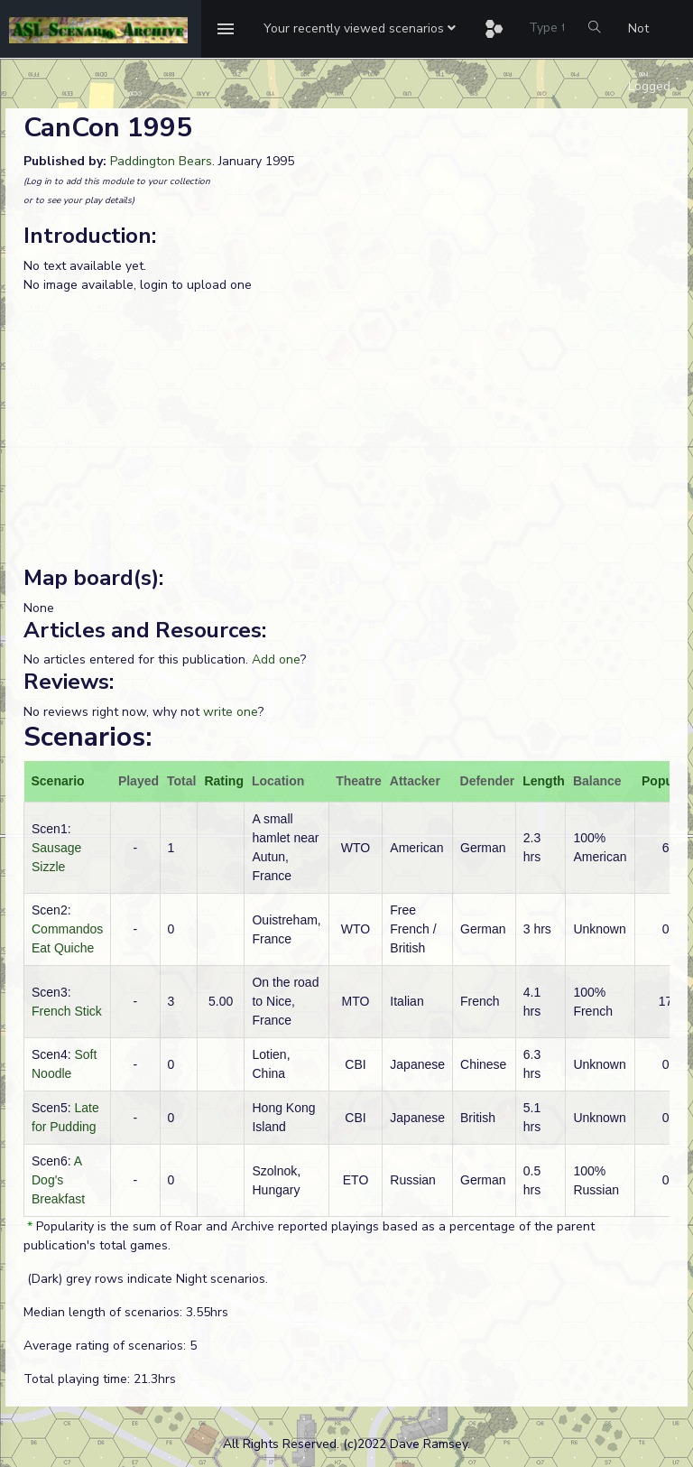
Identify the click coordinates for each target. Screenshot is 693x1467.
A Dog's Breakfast (58, 1180)
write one (230, 711)
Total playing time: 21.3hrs (99, 1379)
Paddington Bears (161, 161)
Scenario (58, 781)
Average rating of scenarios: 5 (110, 1345)
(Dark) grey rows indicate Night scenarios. (145, 1278)
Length (543, 781)
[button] (359, 29)
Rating (224, 781)
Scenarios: (87, 737)
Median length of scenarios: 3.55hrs (125, 1312)
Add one (276, 659)
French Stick (67, 1011)
